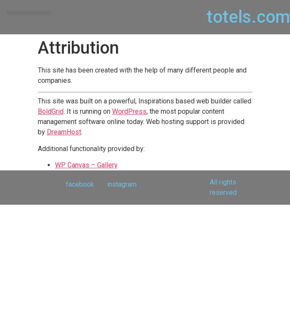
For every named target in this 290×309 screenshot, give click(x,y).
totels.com (248, 17)
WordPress (129, 111)
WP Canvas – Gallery (86, 165)
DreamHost (64, 132)
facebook (80, 184)
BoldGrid (51, 111)
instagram (122, 184)
